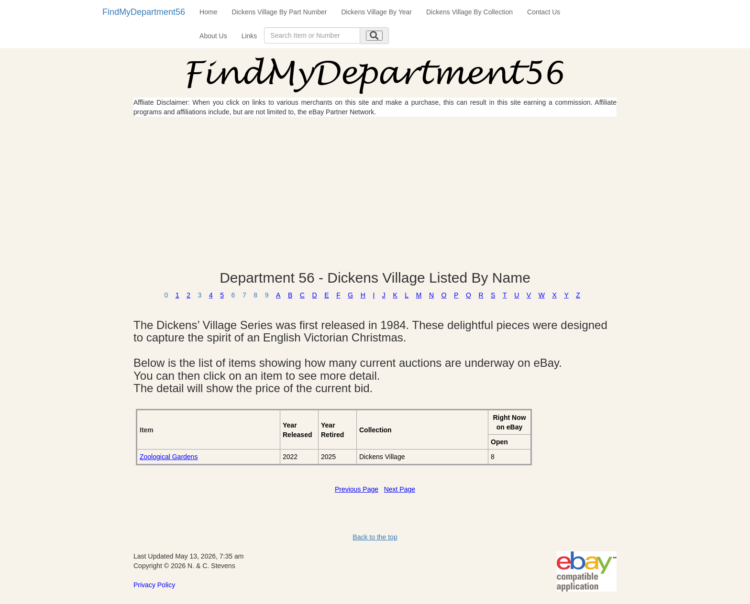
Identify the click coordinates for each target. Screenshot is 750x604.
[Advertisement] (375, 193)
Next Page (399, 489)
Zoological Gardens (169, 457)
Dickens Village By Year (376, 12)
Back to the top (375, 537)
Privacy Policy (154, 585)
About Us (213, 36)
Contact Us (543, 12)
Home (208, 12)
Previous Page (356, 489)
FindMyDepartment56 (143, 12)
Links (249, 36)
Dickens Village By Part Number (279, 12)
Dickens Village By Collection (469, 12)
